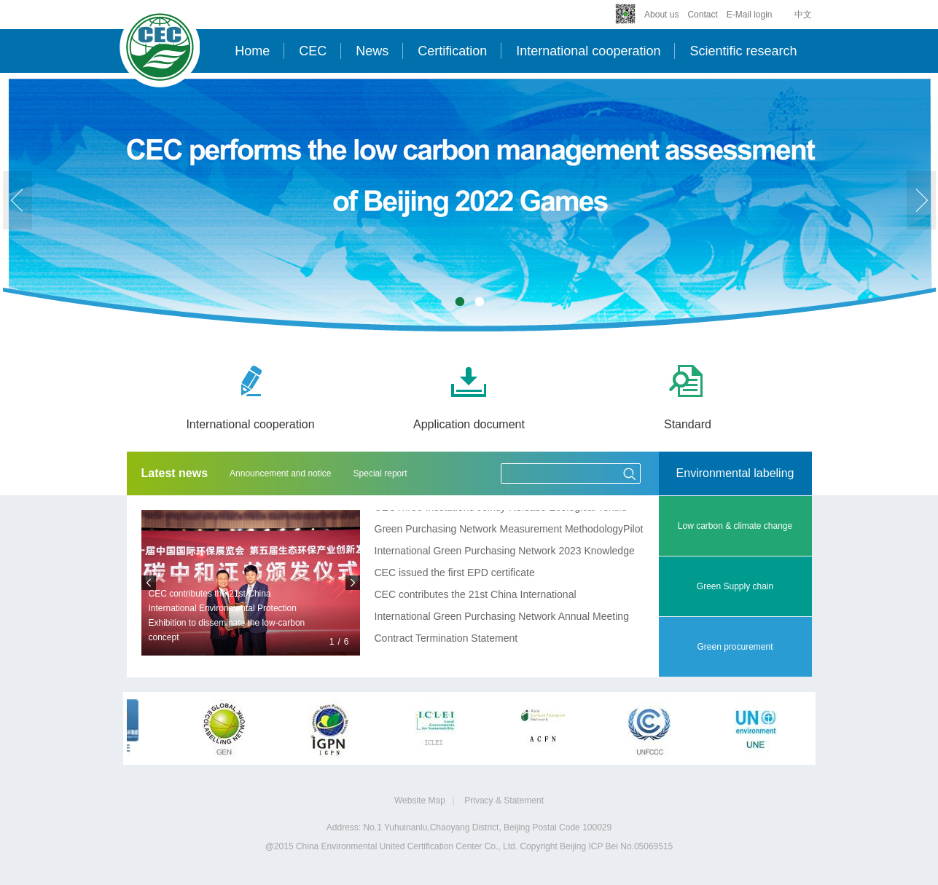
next (921, 200)
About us (661, 14)
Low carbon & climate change (735, 526)
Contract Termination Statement (446, 639)
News (372, 51)
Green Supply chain (735, 586)
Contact (702, 14)
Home (252, 51)
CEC (313, 51)
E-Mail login (750, 14)
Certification (452, 51)
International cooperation (588, 51)
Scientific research (743, 51)
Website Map (419, 800)
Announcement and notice (280, 473)
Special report (380, 473)
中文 (803, 14)
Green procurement (735, 647)
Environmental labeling (735, 473)
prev (17, 200)
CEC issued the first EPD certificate (455, 573)
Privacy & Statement (504, 800)
